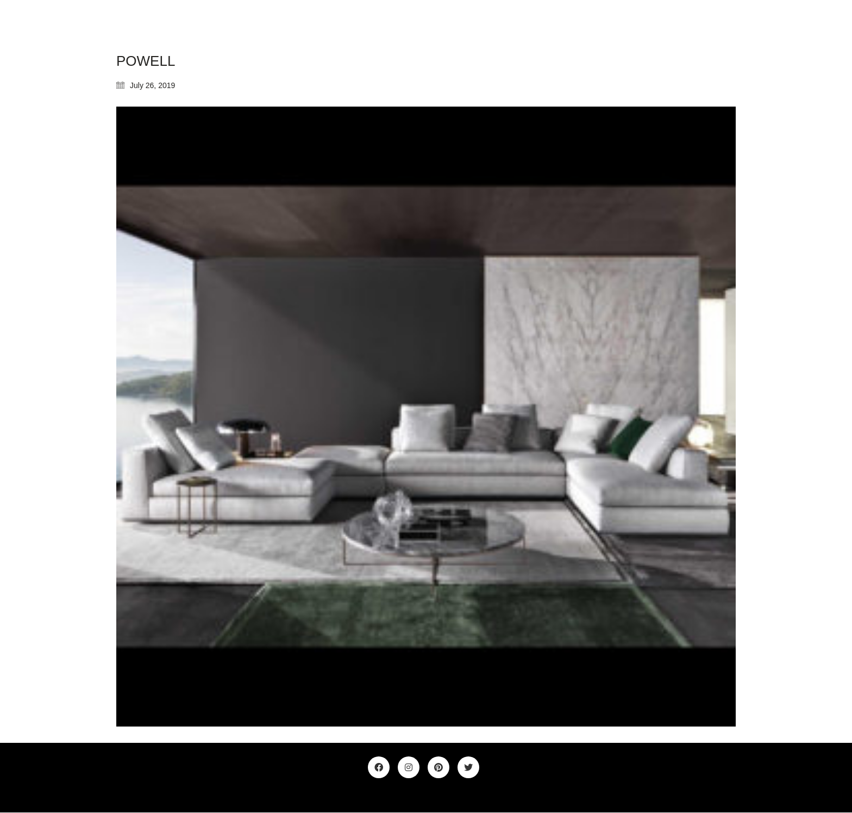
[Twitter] (468, 767)
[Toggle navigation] (729, 26)
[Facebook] (379, 767)
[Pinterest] (438, 767)
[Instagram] (408, 767)
